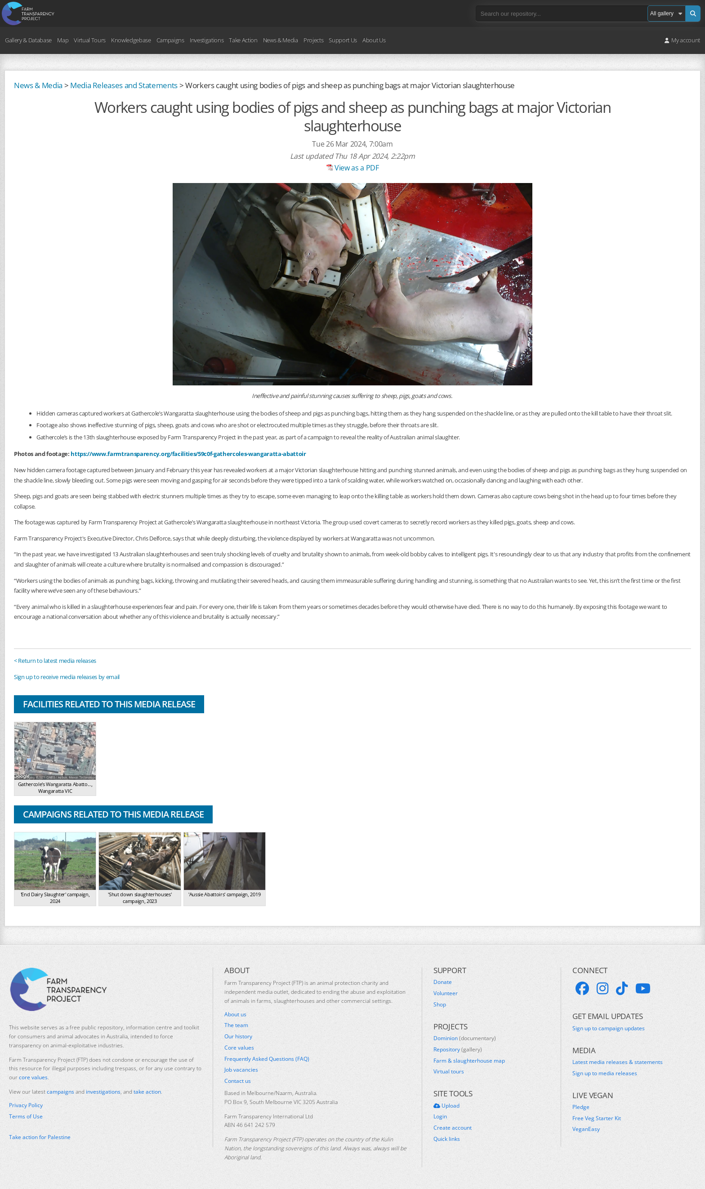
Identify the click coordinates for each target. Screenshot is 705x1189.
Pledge (580, 1107)
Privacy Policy (26, 1105)
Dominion (464, 1038)
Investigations (206, 40)
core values (33, 1077)
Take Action (243, 40)
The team (236, 1025)
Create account (452, 1127)
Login (440, 1116)
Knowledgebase (131, 40)
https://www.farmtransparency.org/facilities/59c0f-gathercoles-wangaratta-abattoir (188, 454)
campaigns (60, 1091)
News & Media (280, 40)
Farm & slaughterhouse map (469, 1060)
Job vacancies (241, 1069)
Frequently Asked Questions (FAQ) (266, 1059)
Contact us (237, 1081)
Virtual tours (448, 1071)
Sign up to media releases (604, 1073)
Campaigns (170, 40)
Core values (239, 1047)
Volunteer (445, 993)
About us (235, 1014)
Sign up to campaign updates (608, 1028)
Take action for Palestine (40, 1137)
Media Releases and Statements (124, 85)
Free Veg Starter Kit (596, 1118)
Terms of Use (26, 1116)
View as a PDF (352, 168)
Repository (457, 1049)
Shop (439, 1004)
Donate (442, 982)
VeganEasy (586, 1129)
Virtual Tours (90, 40)
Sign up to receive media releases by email (67, 677)
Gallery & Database (28, 40)
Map (62, 40)
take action (147, 1091)
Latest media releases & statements (617, 1062)
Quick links (446, 1139)
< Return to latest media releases (55, 661)
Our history (238, 1036)
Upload (446, 1105)
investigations (103, 1091)
